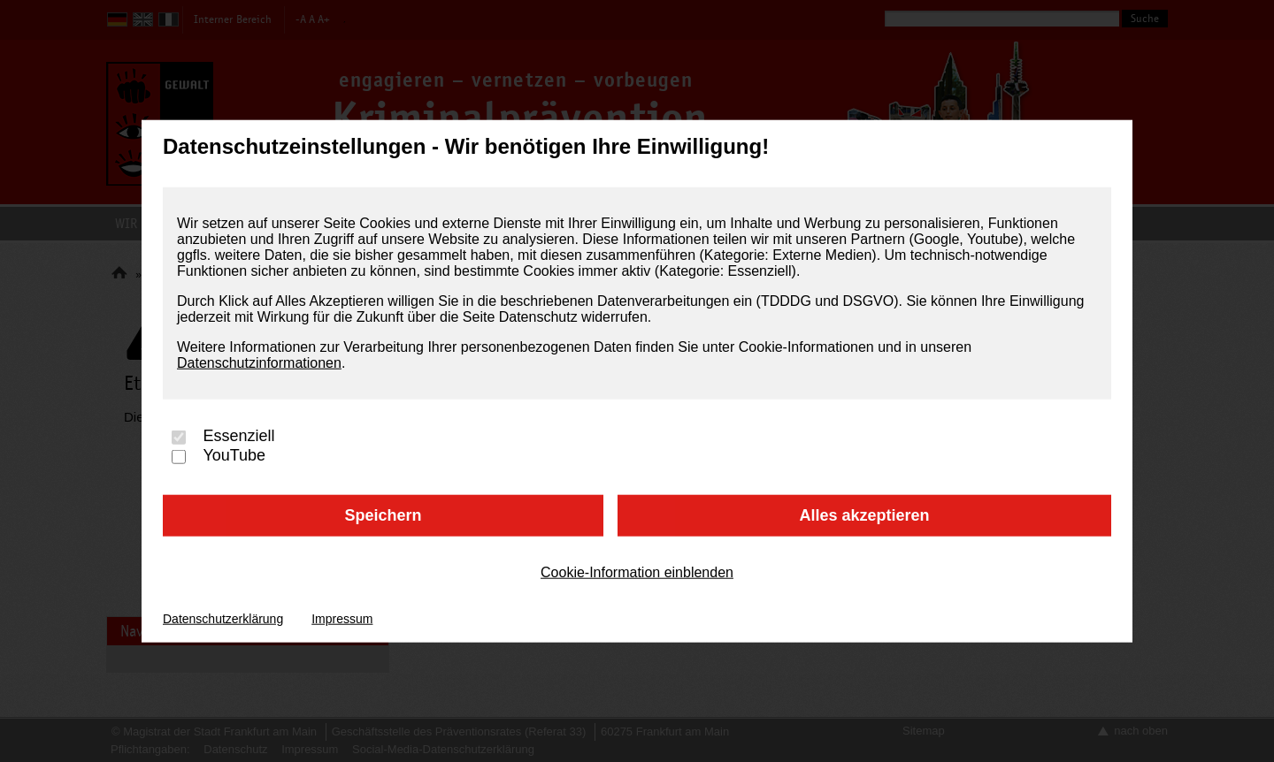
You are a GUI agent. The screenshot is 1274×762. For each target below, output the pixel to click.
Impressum (341, 618)
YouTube (234, 455)
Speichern (382, 515)
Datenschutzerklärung (223, 618)
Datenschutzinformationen (259, 362)
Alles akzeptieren (864, 515)
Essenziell (238, 436)
